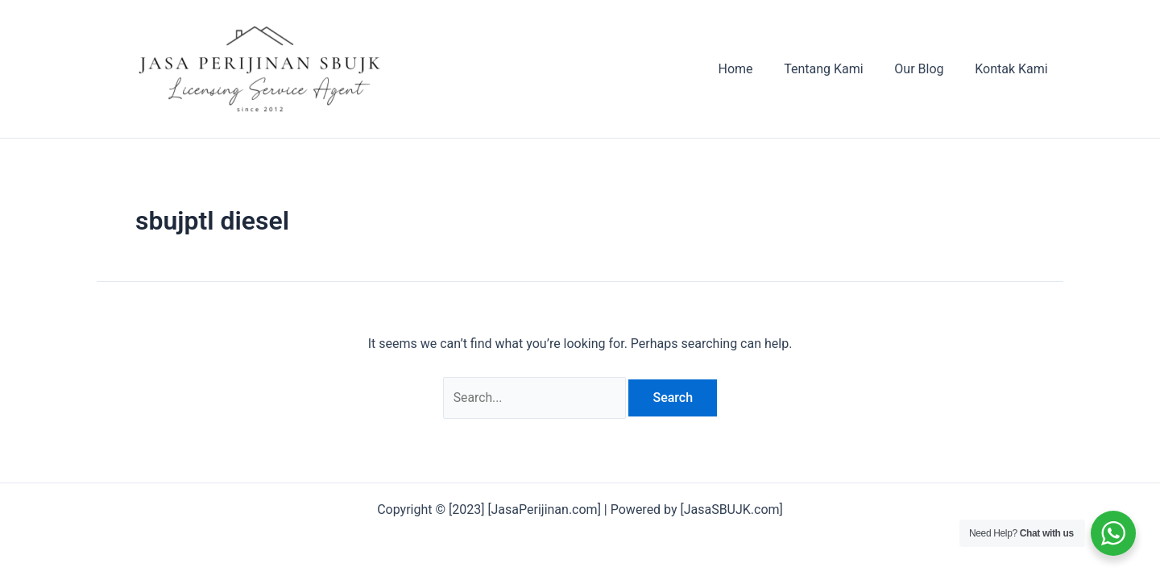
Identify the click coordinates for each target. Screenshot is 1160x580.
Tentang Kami (837, 69)
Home (754, 69)
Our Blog (926, 69)
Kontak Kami (1014, 69)
